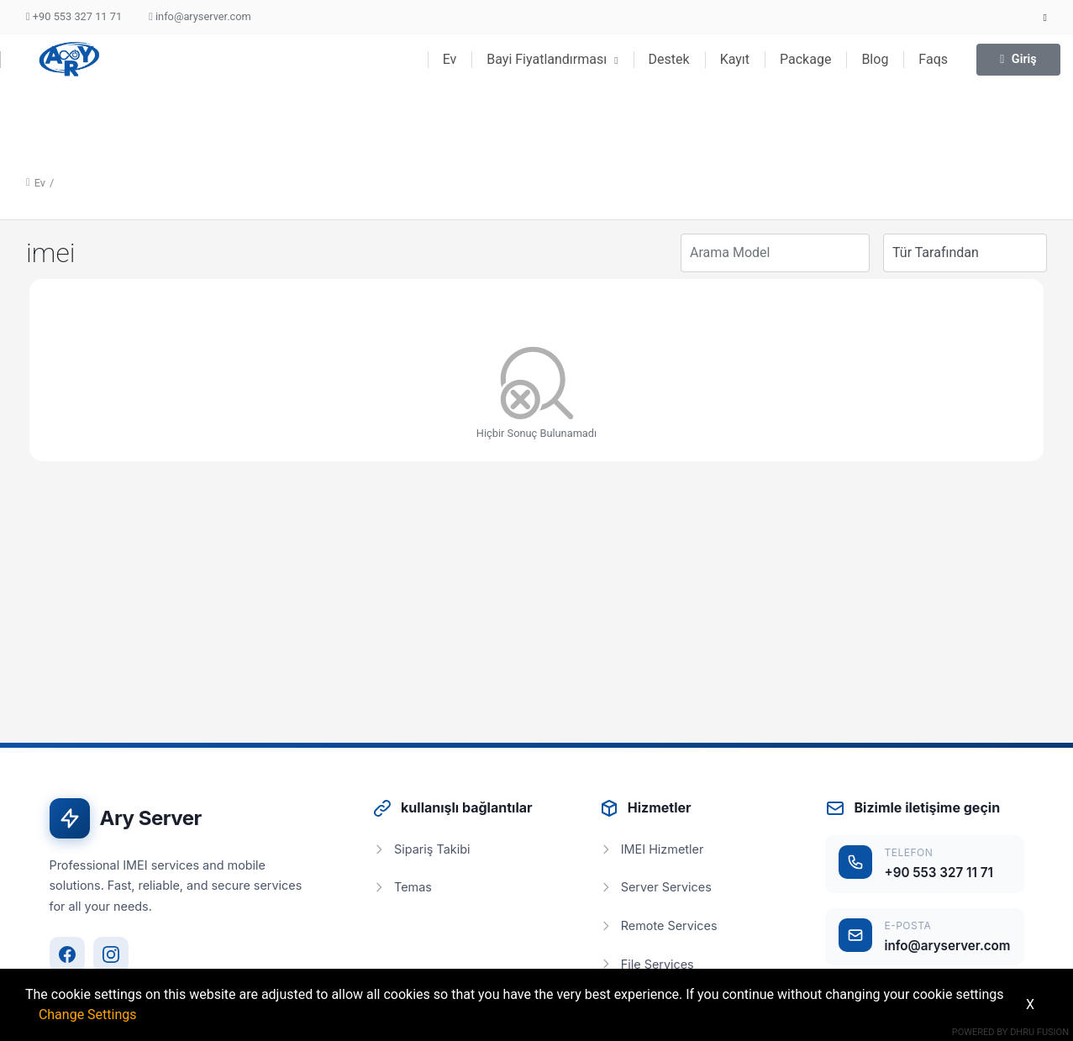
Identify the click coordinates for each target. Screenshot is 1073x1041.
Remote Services (658, 925)
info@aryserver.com (200, 16)
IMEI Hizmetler (651, 849)
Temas (402, 887)
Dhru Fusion (1039, 1032)
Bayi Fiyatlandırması (552, 59)
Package (805, 59)
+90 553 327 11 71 (74, 16)
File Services (646, 964)
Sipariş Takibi (421, 849)
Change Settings (88, 1015)
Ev (450, 59)
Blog (874, 59)
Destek (669, 59)
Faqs (933, 59)
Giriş (1018, 59)
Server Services (655, 887)
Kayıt (735, 59)
